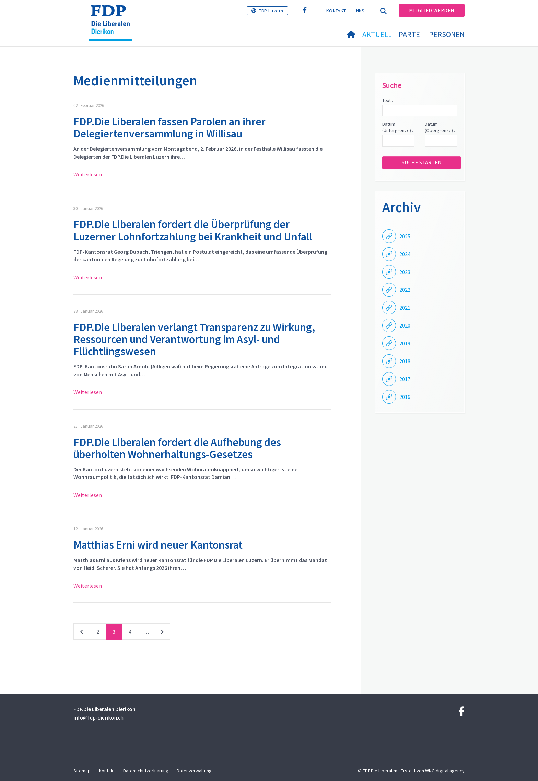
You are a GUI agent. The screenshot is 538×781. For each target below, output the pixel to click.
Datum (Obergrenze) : (440, 127)
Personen (447, 34)
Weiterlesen (87, 174)
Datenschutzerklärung (145, 771)
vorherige (82, 633)
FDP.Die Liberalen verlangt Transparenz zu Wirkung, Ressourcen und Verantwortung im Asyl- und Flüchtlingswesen (194, 339)
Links (359, 11)
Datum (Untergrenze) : (397, 127)
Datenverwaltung (194, 771)
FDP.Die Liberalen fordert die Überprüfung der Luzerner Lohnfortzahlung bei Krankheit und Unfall (192, 230)
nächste (162, 633)
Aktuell (377, 34)
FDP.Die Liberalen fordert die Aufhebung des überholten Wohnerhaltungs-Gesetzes (177, 448)
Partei (410, 34)
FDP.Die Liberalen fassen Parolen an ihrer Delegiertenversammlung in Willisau (169, 127)
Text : (387, 100)
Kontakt (336, 11)
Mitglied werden (431, 10)
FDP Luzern (271, 11)
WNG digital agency (445, 771)
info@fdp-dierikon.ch (98, 717)
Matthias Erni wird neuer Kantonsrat (158, 545)
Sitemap (82, 771)
